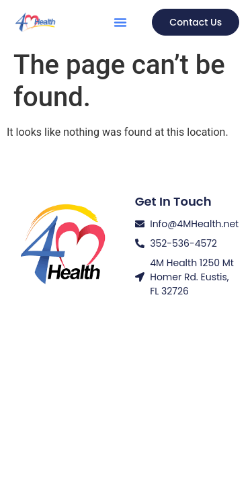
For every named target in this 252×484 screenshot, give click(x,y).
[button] (120, 22)
